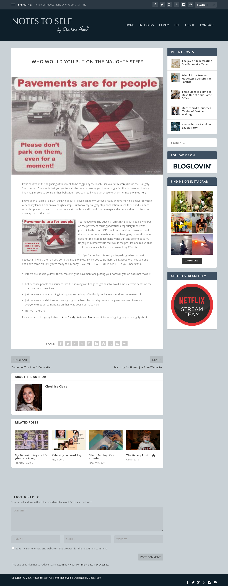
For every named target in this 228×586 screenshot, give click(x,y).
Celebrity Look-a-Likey (67, 455)
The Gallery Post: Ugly (141, 455)
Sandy (71, 317)
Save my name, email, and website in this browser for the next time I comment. (61, 548)
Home (130, 25)
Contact (207, 25)
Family (164, 25)
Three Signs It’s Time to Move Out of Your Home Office (197, 95)
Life (176, 25)
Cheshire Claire (56, 386)
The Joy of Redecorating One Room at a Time (59, 4)
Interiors (146, 25)
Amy (64, 317)
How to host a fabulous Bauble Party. (196, 126)
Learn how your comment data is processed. (83, 564)
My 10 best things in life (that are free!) (31, 456)
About (190, 25)
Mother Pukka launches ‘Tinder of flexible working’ (196, 111)
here (143, 192)
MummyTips (124, 184)
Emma (91, 317)
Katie (79, 317)
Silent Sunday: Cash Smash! (102, 456)
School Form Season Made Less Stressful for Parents (196, 78)
